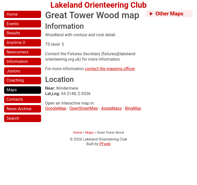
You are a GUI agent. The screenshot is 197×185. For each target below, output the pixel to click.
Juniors (13, 71)
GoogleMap (55, 108)
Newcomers (18, 52)
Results (13, 33)
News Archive (19, 108)
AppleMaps (111, 108)
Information (17, 61)
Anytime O (16, 42)
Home (12, 14)
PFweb (105, 144)
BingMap (133, 108)
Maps (12, 89)
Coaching (15, 80)
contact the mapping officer (110, 68)
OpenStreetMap (84, 108)
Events (13, 23)
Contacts (15, 99)
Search (13, 118)
